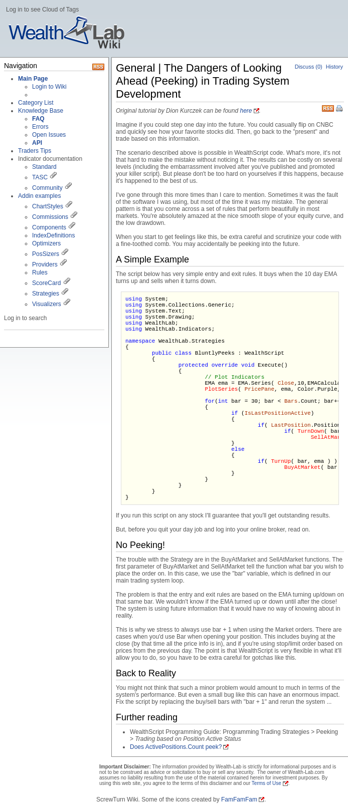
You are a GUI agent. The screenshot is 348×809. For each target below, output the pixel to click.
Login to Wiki (49, 86)
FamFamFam (239, 799)
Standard (44, 166)
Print (340, 109)
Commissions (50, 216)
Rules (40, 272)
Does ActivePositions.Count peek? (176, 746)
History (334, 67)
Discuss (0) (308, 67)
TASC (40, 177)
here (246, 110)
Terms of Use (266, 783)
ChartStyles (47, 206)
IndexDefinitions (53, 235)
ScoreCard (46, 283)
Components (49, 227)
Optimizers (46, 243)
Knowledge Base (40, 110)
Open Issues (49, 134)
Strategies (45, 293)
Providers (45, 264)
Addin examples (39, 195)
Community (47, 187)
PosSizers (45, 253)
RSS (328, 107)
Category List (36, 102)
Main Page (33, 78)
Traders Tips (34, 150)
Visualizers (46, 304)
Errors (40, 126)
